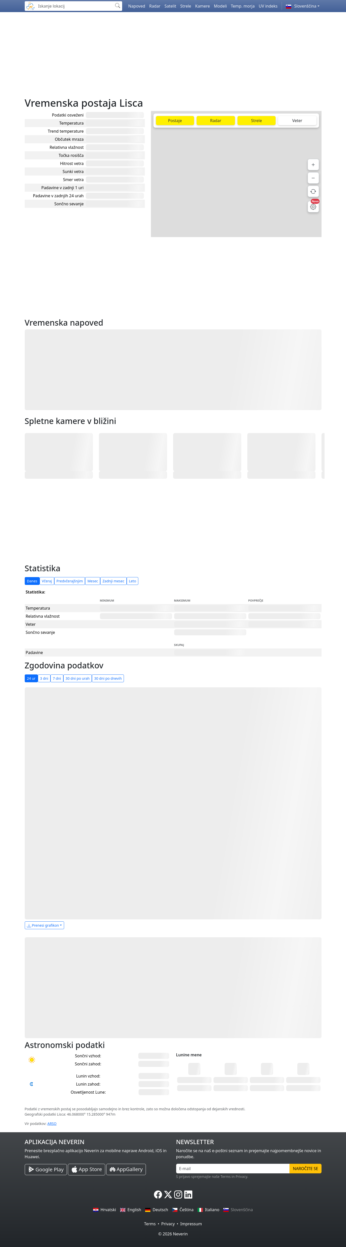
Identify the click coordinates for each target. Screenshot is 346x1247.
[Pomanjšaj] (313, 178)
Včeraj (47, 581)
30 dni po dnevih (108, 678)
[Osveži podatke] (313, 191)
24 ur (31, 678)
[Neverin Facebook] (158, 1195)
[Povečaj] (313, 164)
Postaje (175, 120)
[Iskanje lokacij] (74, 6)
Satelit (170, 6)
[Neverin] (30, 5)
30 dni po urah (78, 678)
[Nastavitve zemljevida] (313, 206)
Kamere (202, 6)
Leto (132, 581)
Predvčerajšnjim (70, 581)
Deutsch (156, 1209)
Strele (185, 6)
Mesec (92, 581)
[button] (303, 6)
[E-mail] (233, 1168)
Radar (154, 6)
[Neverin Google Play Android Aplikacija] (46, 1169)
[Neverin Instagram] (178, 1195)
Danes (32, 581)
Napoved (136, 6)
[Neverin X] (168, 1195)
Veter (297, 120)
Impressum (191, 1224)
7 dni (57, 678)
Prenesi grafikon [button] (43, 925)
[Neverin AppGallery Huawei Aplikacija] (126, 1169)
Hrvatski (104, 1209)
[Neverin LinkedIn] (188, 1195)
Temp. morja (243, 6)
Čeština (183, 1209)
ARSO (52, 1123)
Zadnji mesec (113, 581)
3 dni (44, 678)
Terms (150, 1224)
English (130, 1209)
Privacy (168, 1224)
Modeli (220, 6)
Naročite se (305, 1168)
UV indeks (268, 6)
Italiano (208, 1209)
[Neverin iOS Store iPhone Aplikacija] (86, 1169)
